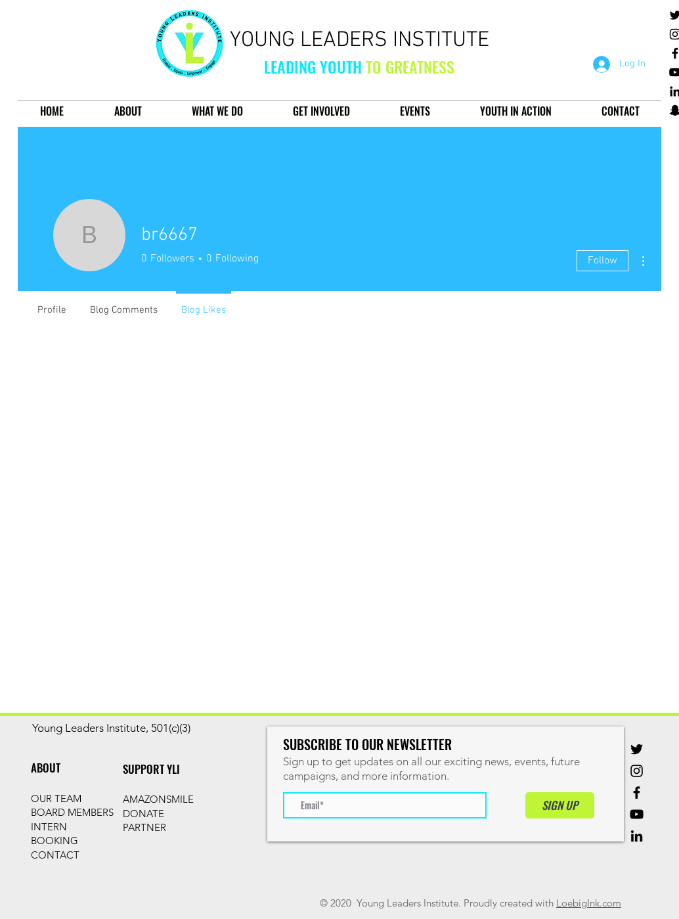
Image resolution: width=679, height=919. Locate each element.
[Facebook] (636, 792)
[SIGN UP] (559, 805)
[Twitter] (636, 749)
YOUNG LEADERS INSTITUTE (359, 41)
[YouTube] (636, 814)
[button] (128, 111)
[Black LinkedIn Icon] (636, 836)
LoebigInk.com (588, 903)
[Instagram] (636, 771)
